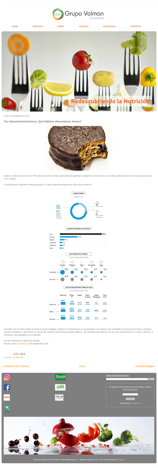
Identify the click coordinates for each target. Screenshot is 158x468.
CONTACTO (135, 26)
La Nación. (22, 343)
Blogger (121, 460)
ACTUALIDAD (109, 26)
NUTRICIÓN (18, 357)
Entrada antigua (145, 366)
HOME (15, 26)
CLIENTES (83, 26)
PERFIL (61, 26)
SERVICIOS (38, 26)
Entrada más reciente (16, 366)
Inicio (82, 366)
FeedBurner (136, 403)
